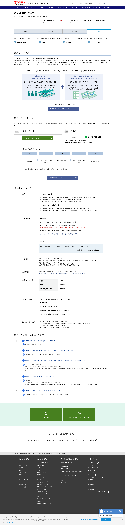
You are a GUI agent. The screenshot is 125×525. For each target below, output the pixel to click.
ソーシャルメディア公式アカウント (98, 490)
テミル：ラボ (64, 467)
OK (105, 519)
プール (38, 465)
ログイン (106, 7)
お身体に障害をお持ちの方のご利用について (88, 248)
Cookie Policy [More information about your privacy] (10, 522)
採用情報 (91, 477)
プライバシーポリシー (57, 513)
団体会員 (74, 29)
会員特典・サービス (101, 20)
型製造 (38, 468)
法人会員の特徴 (21, 40)
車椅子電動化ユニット (25, 470)
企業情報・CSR (93, 461)
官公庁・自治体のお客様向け (70, 457)
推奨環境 (42, 513)
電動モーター (40, 494)
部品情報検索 (22, 482)
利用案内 (50, 7)
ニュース (91, 468)
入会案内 (40, 7)
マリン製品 (32, 451)
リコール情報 (78, 3)
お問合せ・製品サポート (89, 3)
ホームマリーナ (87, 20)
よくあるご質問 (95, 40)
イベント (73, 7)
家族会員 (50, 29)
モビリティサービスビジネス (44, 501)
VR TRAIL (63, 480)
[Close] (122, 519)
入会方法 (44, 40)
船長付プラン (62, 7)
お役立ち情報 (84, 7)
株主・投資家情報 (94, 465)
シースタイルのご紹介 (48, 20)
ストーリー (92, 473)
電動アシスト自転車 (24, 463)
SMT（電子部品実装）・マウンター (46, 461)
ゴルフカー (40, 477)
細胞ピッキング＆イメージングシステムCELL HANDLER (43, 490)
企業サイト (101, 3)
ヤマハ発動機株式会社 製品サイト (21, 451)
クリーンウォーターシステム (44, 497)
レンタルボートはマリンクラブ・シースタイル (46, 451)
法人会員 (99, 29)
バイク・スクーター (24, 461)
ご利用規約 (31, 513)
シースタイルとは (28, 7)
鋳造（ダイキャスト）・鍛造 (44, 485)
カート (20, 475)
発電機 (20, 473)
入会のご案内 (62, 20)
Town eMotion (64, 464)
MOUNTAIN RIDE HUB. (67, 476)
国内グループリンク (94, 487)
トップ (18, 7)
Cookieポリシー (73, 513)
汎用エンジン (40, 475)
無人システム (40, 473)
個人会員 (26, 29)
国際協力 (39, 499)
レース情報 (92, 482)
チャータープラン (72, 321)
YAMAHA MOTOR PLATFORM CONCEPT (72, 469)
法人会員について (71, 40)
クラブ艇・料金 (74, 20)
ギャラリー (92, 470)
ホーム (71, 3)
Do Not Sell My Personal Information (90, 519)
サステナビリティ (94, 463)
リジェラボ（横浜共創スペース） (70, 473)
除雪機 (20, 468)
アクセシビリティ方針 (90, 513)
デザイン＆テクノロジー (95, 475)
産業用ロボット (41, 463)
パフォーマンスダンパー (25, 477)
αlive (62, 478)
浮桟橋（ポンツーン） (43, 470)
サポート (95, 7)
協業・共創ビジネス (67, 461)
